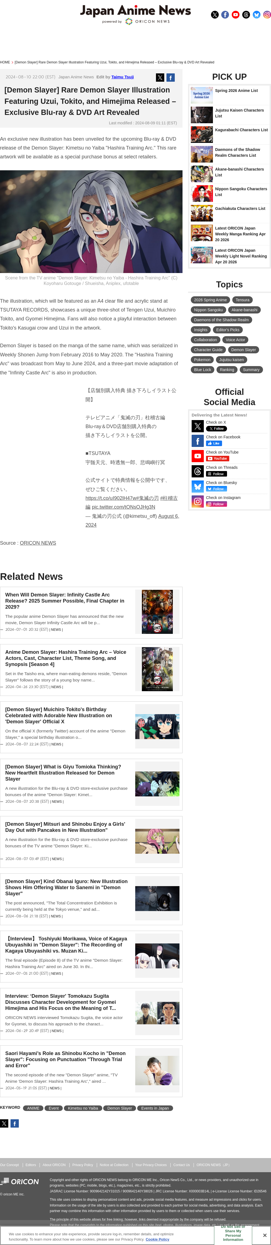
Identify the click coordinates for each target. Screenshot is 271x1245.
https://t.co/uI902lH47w (110, 498)
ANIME (33, 1108)
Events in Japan (155, 1108)
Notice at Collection (114, 1165)
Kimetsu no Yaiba (83, 1108)
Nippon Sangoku (208, 310)
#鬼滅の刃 (147, 498)
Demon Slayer (119, 1108)
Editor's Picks (227, 330)
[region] (135, 1235)
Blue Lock (202, 369)
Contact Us (181, 1165)
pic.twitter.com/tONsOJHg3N (123, 507)
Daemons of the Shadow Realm (221, 320)
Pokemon (202, 359)
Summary (251, 369)
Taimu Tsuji (122, 76)
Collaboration (205, 340)
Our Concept (9, 1165)
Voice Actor (235, 340)
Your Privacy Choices (151, 1165)
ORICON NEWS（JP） (214, 1165)
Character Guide (208, 350)
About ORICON (54, 1165)
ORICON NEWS (38, 543)
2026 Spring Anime (210, 300)
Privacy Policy (82, 1165)
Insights (200, 330)
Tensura (242, 300)
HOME (5, 62)
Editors (31, 1165)
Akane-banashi (244, 310)
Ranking (227, 369)
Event (54, 1108)
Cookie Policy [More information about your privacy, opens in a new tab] (157, 1239)
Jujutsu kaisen (231, 359)
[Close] (265, 1235)
